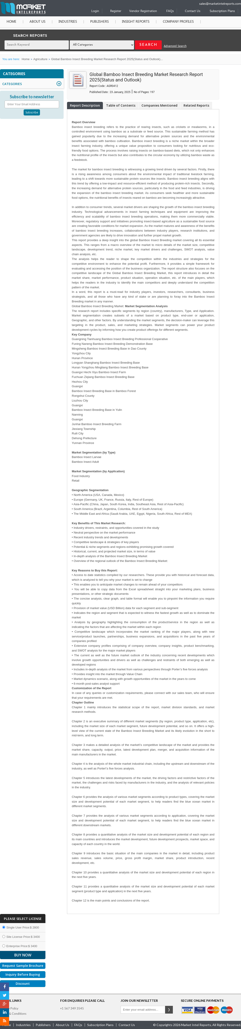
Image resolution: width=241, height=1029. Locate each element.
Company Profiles (178, 22)
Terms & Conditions (13, 1013)
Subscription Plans (222, 11)
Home (11, 22)
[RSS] (4, 1021)
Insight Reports (135, 22)
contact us (127, 1025)
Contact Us (192, 11)
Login (95, 11)
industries (23, 1025)
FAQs (170, 11)
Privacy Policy (9, 1008)
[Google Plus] (4, 1004)
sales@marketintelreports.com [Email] (220, 4)
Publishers (99, 22)
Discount (23, 983)
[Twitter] (4, 995)
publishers (43, 1025)
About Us (37, 22)
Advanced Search (175, 46)
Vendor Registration (143, 11)
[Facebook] (4, 986)
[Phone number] (185, 1)
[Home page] (23, 13)
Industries (68, 22)
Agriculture (40, 59)
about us (62, 1025)
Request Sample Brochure (22, 965)
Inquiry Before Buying (22, 974)
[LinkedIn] (4, 1012)
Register (115, 11)
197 (152, 92)
